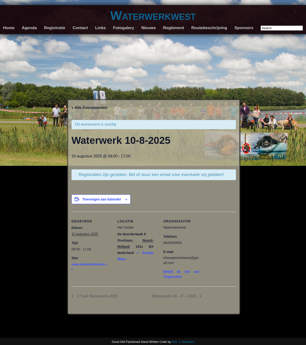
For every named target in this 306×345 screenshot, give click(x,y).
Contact (80, 27)
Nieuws (148, 27)
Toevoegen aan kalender (101, 199)
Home (9, 27)
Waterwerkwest (153, 15)
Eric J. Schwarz (183, 342)
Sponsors (244, 27)
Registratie (54, 27)
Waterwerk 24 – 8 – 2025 (174, 296)
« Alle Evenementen (89, 108)
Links (100, 27)
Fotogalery (123, 27)
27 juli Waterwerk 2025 (97, 296)
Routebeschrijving (209, 27)
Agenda (29, 27)
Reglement (173, 27)
